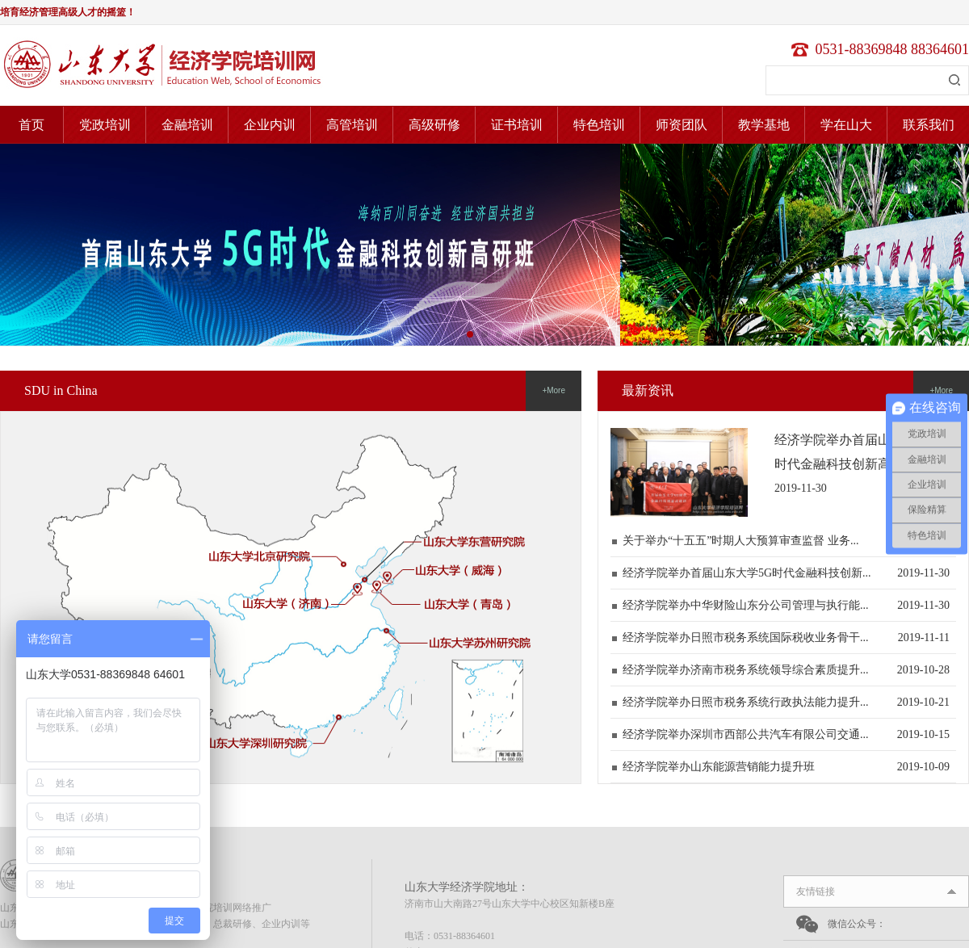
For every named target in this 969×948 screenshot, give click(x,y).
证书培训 (517, 125)
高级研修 (434, 125)
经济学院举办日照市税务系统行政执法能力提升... (746, 702)
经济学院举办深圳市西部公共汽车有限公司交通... (746, 734)
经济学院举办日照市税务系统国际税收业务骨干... (746, 637)
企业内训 (270, 125)
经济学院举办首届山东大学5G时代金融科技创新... (747, 573)
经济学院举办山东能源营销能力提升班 (719, 767)
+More (553, 390)
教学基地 (764, 125)
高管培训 (352, 125)
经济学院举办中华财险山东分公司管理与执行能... (746, 605)
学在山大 (846, 125)
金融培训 (187, 125)
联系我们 (928, 125)
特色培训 (599, 125)
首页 (31, 125)
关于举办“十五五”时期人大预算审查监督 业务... (740, 541)
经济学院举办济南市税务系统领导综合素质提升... (746, 670)
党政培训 (105, 125)
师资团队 (681, 125)
